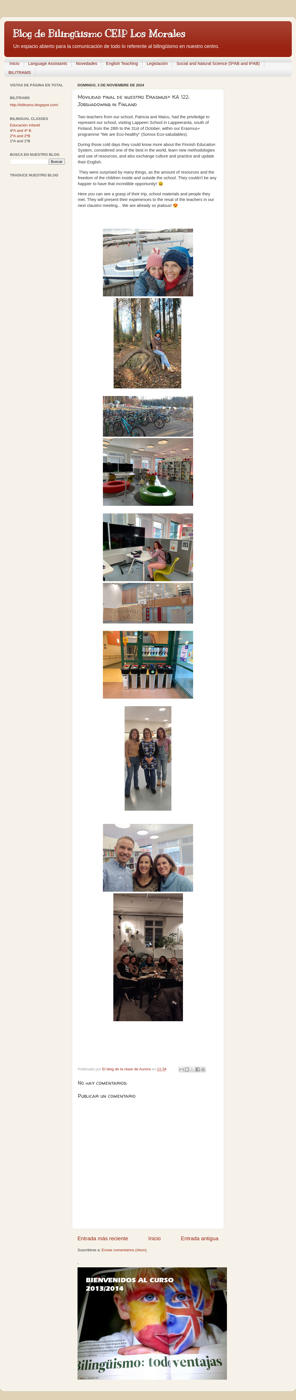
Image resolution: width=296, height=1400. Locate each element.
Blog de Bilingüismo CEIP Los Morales (99, 33)
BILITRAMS (19, 72)
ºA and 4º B (21, 130)
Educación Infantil (25, 125)
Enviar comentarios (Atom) (124, 1250)
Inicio (14, 63)
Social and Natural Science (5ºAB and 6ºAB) (218, 63)
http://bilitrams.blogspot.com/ (34, 105)
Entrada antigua (199, 1238)
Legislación (157, 63)
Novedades (86, 63)
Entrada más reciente (103, 1238)
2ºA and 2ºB (20, 136)
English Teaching (122, 63)
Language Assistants (47, 63)
